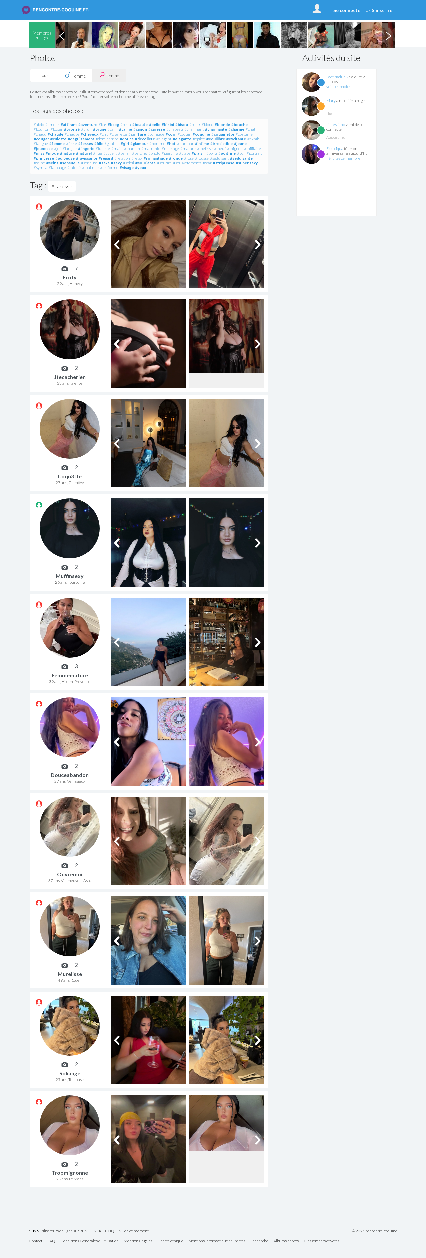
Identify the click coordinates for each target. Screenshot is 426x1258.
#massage (170, 148)
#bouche (239, 124)
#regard (106, 158)
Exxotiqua (334, 148)
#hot (171, 143)
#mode (52, 153)
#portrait (254, 153)
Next (388, 35)
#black (194, 124)
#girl (125, 143)
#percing (139, 153)
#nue (97, 153)
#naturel (84, 153)
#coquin (184, 134)
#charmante (216, 129)
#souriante (145, 162)
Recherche (259, 1241)
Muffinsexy (70, 576)
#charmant (194, 129)
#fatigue (41, 143)
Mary (331, 100)
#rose (189, 158)
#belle (154, 124)
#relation (122, 158)
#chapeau (174, 129)
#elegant (163, 138)
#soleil (128, 162)
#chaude (55, 134)
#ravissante (86, 158)
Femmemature (70, 675)
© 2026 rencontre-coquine (374, 1231)
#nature (67, 153)
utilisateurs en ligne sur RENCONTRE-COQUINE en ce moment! (89, 1231)
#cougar (41, 138)
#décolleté (145, 138)
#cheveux (89, 134)
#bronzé (72, 129)
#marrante (150, 148)
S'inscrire (382, 10)
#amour (52, 124)
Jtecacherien (70, 377)
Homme (75, 75)
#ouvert (110, 153)
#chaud (40, 134)
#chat (250, 129)
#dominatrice (107, 138)
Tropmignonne (69, 1172)
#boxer (57, 129)
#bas (102, 124)
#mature (188, 148)
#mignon (235, 148)
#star (207, 162)
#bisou (181, 124)
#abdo (39, 124)
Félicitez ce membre (343, 158)
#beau (125, 124)
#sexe (104, 162)
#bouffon (41, 129)
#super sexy (247, 162)
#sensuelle (70, 162)
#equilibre (215, 138)
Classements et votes (321, 1241)
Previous (61, 35)
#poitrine (227, 153)
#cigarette (118, 134)
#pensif (124, 153)
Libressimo (335, 124)
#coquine (201, 134)
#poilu (211, 153)
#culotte (58, 138)
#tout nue (90, 167)
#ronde (176, 158)
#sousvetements (187, 162)
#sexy (116, 162)
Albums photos (286, 1241)
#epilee (199, 138)
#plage (184, 153)
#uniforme (109, 167)
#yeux (140, 167)
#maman (132, 148)
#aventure (87, 124)
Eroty (70, 277)
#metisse (205, 148)
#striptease (223, 162)
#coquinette (222, 134)
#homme (157, 143)
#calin (112, 129)
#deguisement (81, 138)
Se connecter (347, 10)
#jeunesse (43, 148)
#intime (202, 143)
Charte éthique (170, 1241)
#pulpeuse (65, 158)
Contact (35, 1241)
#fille (98, 143)
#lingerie (86, 148)
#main (117, 148)
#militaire (252, 148)
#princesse (44, 158)
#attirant (69, 124)
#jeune (240, 143)
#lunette (103, 148)
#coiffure (137, 134)
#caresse (156, 129)
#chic (104, 134)
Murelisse (70, 974)
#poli (241, 153)
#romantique (156, 158)
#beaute (140, 124)
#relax (136, 158)
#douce (127, 138)
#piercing (170, 153)
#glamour (139, 143)
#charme (236, 129)
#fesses (85, 143)
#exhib (253, 138)
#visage (127, 167)
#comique (155, 134)
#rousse (202, 158)
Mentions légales (138, 1241)
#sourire (164, 162)
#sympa (40, 167)
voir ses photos (338, 86)
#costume (244, 134)
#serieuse (89, 162)
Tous (44, 75)
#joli (57, 148)
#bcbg (113, 124)
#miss (39, 153)
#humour (185, 143)
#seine (39, 162)
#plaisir (198, 153)
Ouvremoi (69, 874)
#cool (171, 134)
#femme (57, 143)
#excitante (236, 138)
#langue (70, 148)
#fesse (71, 143)
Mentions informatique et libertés (216, 1241)
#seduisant (219, 158)
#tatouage (57, 167)
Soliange (69, 1073)
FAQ (51, 1241)
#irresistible (221, 143)
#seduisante (241, 158)
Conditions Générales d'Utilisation (89, 1241)
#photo (154, 153)
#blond (207, 124)
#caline (125, 129)
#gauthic (112, 143)
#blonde (222, 124)
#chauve (72, 134)
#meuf (220, 148)
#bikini (168, 124)
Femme (109, 75)
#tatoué (74, 167)
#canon (140, 129)
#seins (52, 162)
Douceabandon (70, 775)
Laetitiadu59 (337, 76)
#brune (99, 129)
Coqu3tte (70, 476)
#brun (86, 129)
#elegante (182, 138)
